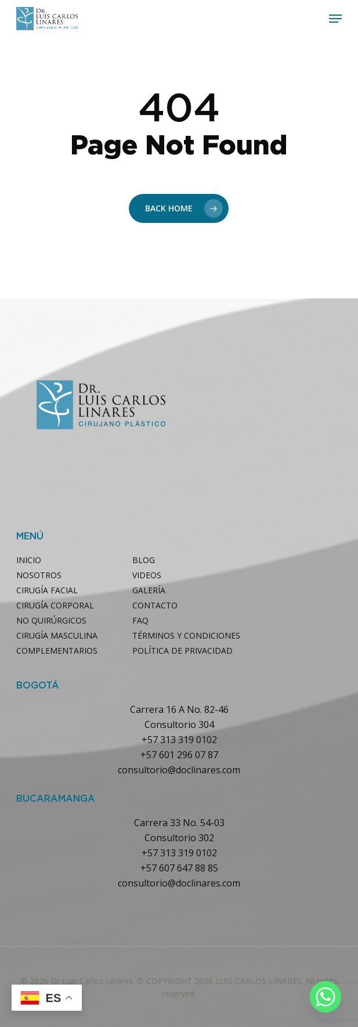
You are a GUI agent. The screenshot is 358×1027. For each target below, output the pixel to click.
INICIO (28, 559)
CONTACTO (155, 605)
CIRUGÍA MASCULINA (56, 635)
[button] (335, 18)
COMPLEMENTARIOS (56, 650)
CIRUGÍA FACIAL (47, 590)
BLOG (143, 559)
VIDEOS (146, 575)
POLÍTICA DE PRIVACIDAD (182, 650)
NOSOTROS (39, 575)
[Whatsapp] (325, 996)
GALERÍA (148, 590)
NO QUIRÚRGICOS (51, 620)
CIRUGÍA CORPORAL (55, 605)
